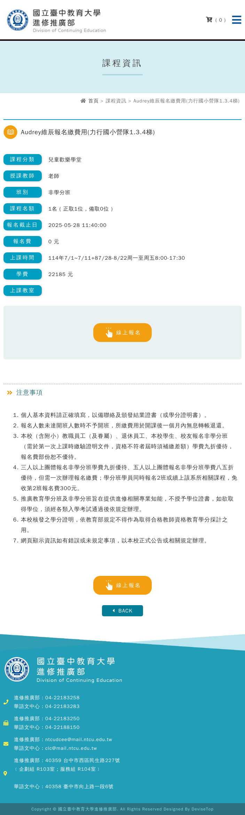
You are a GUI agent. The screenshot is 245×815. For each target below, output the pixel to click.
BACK (122, 611)
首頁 (93, 101)
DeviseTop (203, 809)
